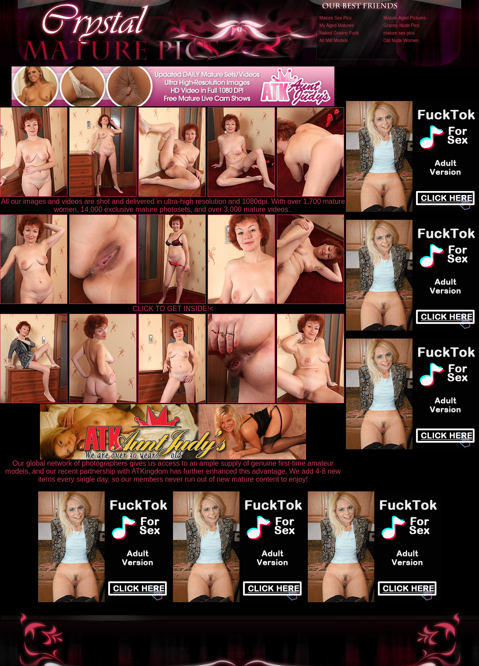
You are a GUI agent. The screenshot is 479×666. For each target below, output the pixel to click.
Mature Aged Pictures (405, 18)
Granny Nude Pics (402, 25)
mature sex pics (399, 33)
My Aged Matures (336, 25)
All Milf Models (333, 40)
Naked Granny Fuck (339, 33)
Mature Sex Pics (335, 18)
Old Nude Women (401, 40)
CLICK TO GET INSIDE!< (173, 308)
